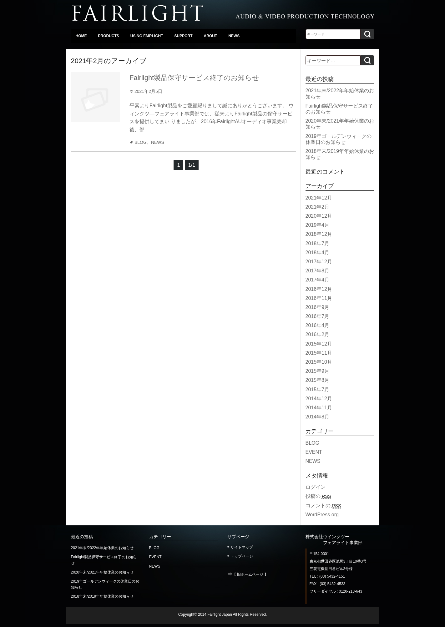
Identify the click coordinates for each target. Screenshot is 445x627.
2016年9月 (318, 307)
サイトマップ (241, 547)
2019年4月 (318, 225)
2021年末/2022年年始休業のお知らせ (102, 548)
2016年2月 (318, 334)
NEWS (157, 142)
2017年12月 (319, 261)
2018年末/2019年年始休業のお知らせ (102, 596)
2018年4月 (318, 252)
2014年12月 (319, 398)
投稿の (318, 496)
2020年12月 (319, 216)
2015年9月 (318, 371)
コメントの (323, 505)
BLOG (140, 142)
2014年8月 (318, 416)
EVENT (314, 452)
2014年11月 (319, 407)
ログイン (316, 487)
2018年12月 (319, 234)
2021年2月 (318, 207)
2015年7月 (318, 389)
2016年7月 (318, 316)
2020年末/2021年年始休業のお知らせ (102, 572)
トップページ (241, 556)
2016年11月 (319, 298)
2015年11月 (319, 353)
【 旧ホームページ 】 (250, 574)
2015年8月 (318, 380)
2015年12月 (319, 343)
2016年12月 (319, 289)
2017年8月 (318, 270)
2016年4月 (318, 325)
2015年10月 (319, 362)
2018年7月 (318, 243)
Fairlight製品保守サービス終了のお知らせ (194, 78)
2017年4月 (318, 279)
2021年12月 (319, 197)
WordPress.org (322, 514)
